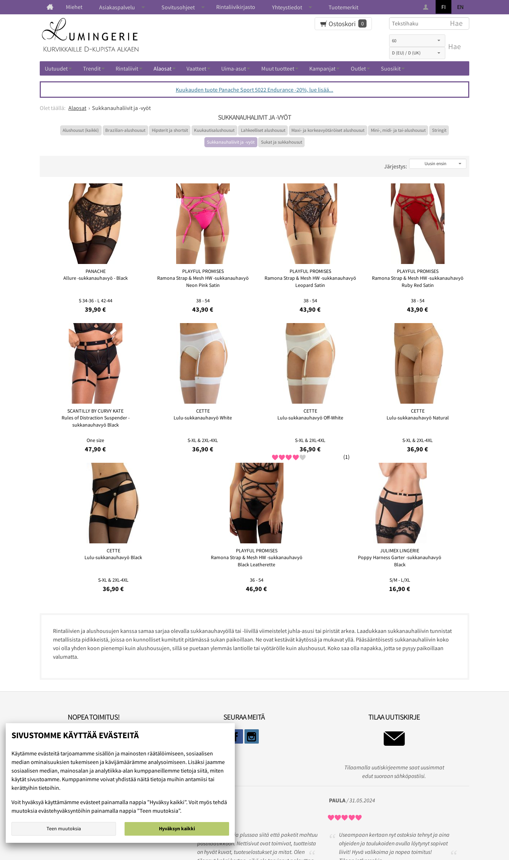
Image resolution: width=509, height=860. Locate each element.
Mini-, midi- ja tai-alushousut (398, 130)
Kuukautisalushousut (214, 130)
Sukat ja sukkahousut (281, 142)
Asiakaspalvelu (117, 7)
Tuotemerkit (343, 7)
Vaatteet (196, 68)
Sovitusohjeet (178, 7)
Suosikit (391, 68)
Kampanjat (322, 68)
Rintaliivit (127, 68)
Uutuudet (56, 68)
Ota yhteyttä (312, 829)
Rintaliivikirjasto (235, 6)
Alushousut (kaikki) (81, 130)
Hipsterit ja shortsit (170, 130)
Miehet (74, 6)
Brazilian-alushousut (125, 130)
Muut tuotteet (277, 68)
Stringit (439, 130)
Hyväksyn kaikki (177, 830)
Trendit (92, 68)
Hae (454, 46)
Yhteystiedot (287, 7)
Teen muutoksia (64, 830)
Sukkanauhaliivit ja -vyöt (230, 142)
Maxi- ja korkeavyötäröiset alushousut (327, 130)
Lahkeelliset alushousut (263, 130)
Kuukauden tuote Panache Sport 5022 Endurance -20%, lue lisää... (254, 89)
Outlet (358, 68)
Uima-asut (233, 68)
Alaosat (162, 68)
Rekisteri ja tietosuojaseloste (252, 829)
